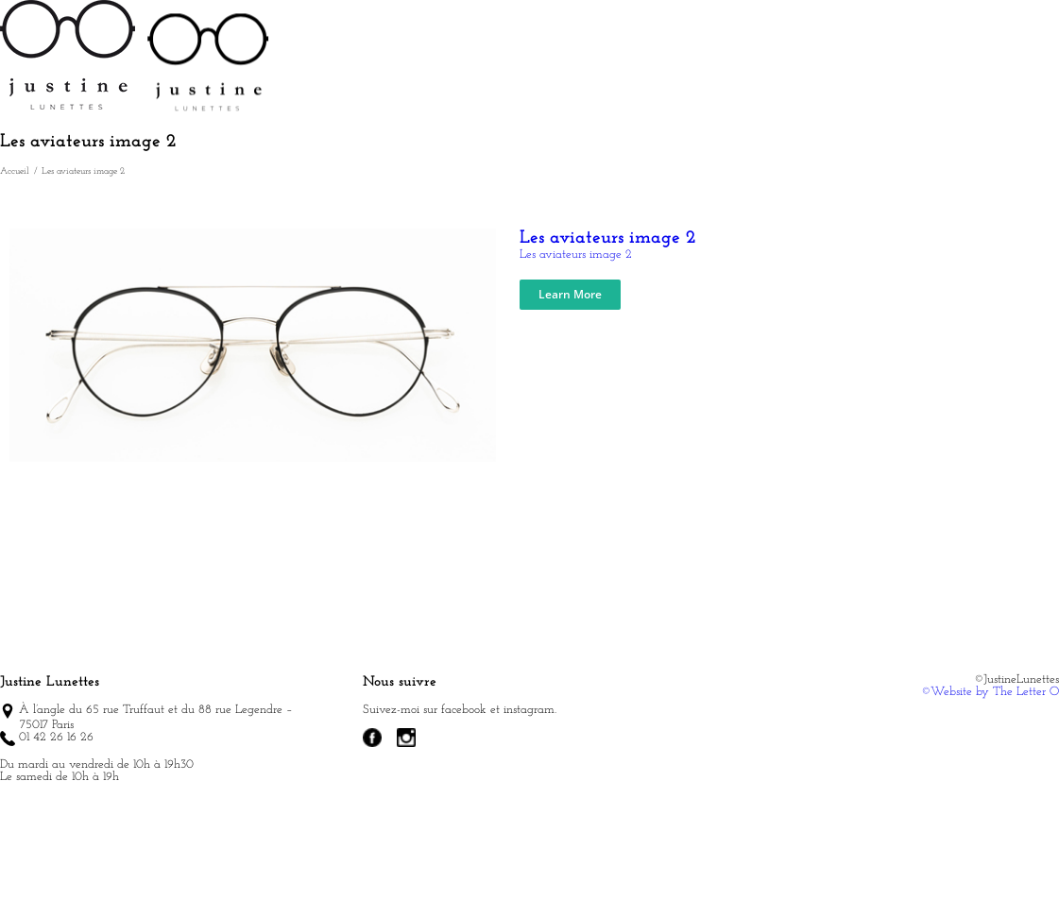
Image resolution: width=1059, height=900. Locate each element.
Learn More (570, 358)
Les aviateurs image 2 (608, 302)
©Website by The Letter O (990, 756)
